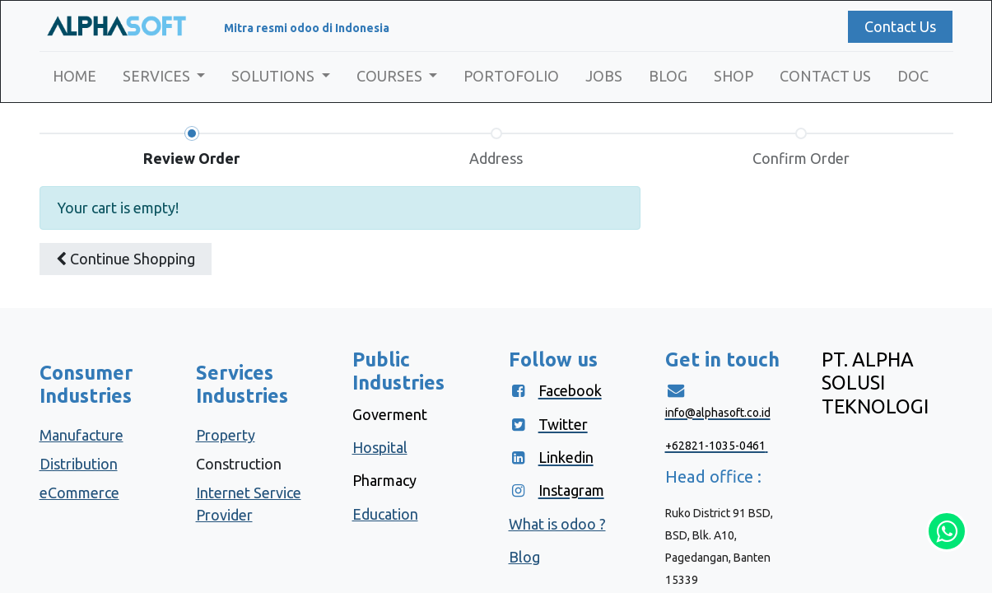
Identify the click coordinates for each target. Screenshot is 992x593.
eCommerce (79, 492)
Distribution (79, 463)
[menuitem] (74, 76)
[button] (126, 259)
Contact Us (900, 26)
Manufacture (81, 435)
